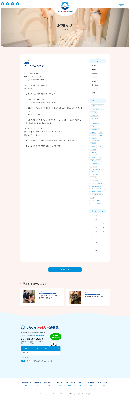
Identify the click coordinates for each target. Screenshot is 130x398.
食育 (92, 197)
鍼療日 (101, 132)
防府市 (93, 158)
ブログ (94, 77)
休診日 (93, 121)
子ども (99, 160)
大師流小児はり (95, 124)
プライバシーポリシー (58, 394)
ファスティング (95, 129)
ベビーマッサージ (95, 169)
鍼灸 (92, 172)
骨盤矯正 (93, 143)
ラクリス (99, 183)
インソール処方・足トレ (97, 189)
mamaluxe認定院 (95, 203)
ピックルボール (95, 163)
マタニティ (94, 166)
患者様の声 (95, 85)
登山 (100, 146)
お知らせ (95, 73)
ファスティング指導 (96, 192)
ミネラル (93, 149)
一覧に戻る (70, 270)
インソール (100, 172)
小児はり (99, 135)
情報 (93, 93)
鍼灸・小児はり (95, 118)
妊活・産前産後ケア (96, 186)
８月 (92, 126)
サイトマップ (43, 394)
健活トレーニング (95, 200)
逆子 (92, 160)
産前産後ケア (94, 138)
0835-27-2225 (32, 339)
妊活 (92, 135)
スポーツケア (94, 180)
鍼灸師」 (93, 132)
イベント (95, 81)
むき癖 (100, 158)
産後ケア (93, 146)
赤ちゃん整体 (94, 155)
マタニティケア (95, 141)
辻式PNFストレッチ (96, 194)
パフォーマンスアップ (96, 109)
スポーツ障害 (94, 175)
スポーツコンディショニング (97, 106)
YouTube (95, 89)
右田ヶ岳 (93, 152)
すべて (94, 65)
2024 (92, 183)
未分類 (94, 69)
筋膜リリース (94, 115)
